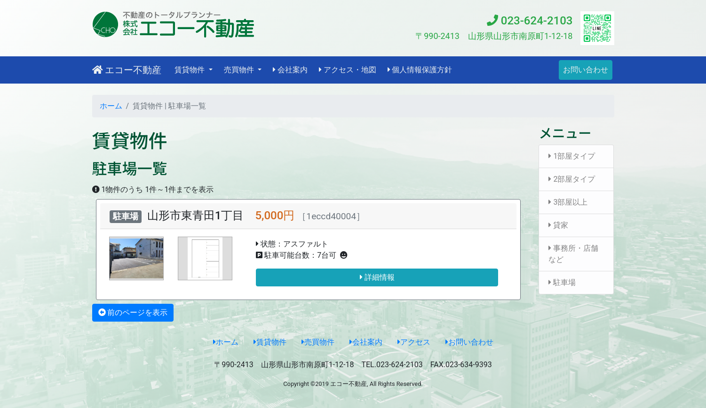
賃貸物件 (270, 342)
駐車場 (562, 282)
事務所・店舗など (573, 254)
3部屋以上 (567, 202)
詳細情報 (377, 277)
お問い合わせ (585, 69)
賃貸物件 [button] (190, 69)
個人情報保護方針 (420, 69)
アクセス (413, 342)
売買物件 (317, 342)
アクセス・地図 (347, 69)
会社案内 (290, 69)
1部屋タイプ (571, 156)
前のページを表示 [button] (133, 312)
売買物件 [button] (240, 69)
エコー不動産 (127, 70)
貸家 (558, 225)
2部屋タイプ (571, 179)
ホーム (111, 105)
